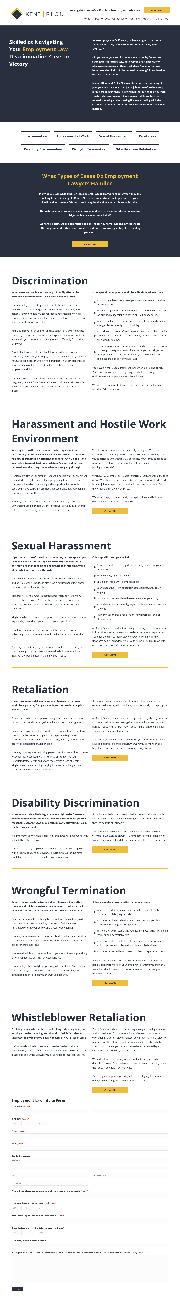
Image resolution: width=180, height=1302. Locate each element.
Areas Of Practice (114, 18)
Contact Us (162, 18)
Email (18, 1143)
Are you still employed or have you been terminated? (40, 1214)
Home (86, 18)
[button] (102, 19)
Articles (147, 18)
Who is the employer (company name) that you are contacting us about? (50, 1190)
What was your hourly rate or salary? (29, 1239)
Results (133, 18)
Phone (18, 1131)
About (97, 18)
